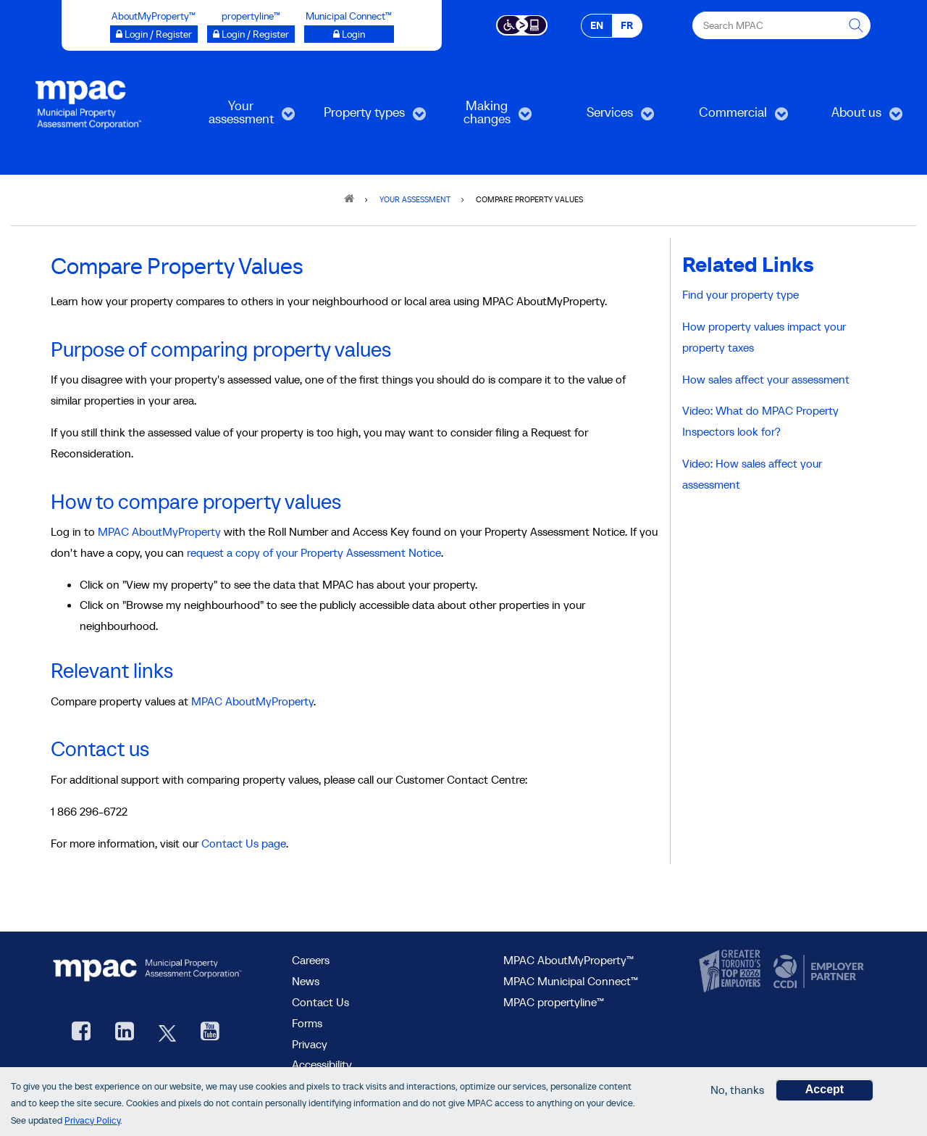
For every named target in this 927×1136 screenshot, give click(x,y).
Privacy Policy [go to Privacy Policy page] (92, 1121)
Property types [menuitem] (364, 117)
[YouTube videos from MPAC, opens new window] (210, 1032)
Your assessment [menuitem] (239, 117)
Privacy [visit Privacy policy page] (309, 1044)
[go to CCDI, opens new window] (816, 971)
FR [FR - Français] (627, 25)
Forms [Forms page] (307, 1023)
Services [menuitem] (603, 117)
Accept (824, 1090)
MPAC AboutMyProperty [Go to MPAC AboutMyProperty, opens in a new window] (159, 531)
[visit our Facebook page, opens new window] (81, 1032)
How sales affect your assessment (766, 379)
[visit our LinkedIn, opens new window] (124, 1032)
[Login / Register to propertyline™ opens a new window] (251, 34)
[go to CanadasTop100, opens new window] (731, 971)
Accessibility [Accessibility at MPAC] (322, 1064)
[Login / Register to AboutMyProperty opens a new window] (154, 34)
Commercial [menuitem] (731, 117)
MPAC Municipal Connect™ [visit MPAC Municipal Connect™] (570, 981)
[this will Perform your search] (856, 25)
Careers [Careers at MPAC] (311, 960)
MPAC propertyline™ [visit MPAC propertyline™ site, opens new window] (553, 1002)
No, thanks (737, 1090)
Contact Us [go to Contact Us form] (320, 1002)
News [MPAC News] (305, 981)
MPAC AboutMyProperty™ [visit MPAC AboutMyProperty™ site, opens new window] (568, 960)
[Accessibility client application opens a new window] (522, 23)
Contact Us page (243, 843)
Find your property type (740, 294)
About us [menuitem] (849, 117)
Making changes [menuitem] (480, 117)
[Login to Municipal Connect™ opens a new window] (349, 34)
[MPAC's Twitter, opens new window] (167, 1032)
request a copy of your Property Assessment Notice (314, 552)
